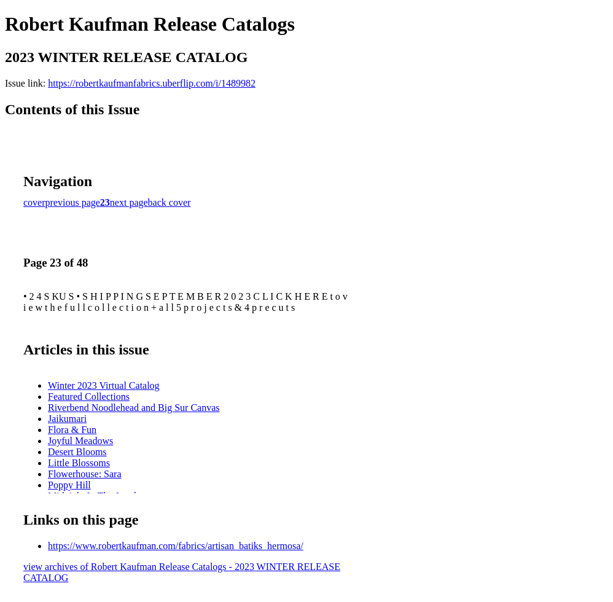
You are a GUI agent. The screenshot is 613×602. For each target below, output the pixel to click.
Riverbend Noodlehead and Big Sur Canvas (134, 407)
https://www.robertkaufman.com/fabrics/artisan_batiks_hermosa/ (175, 546)
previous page (72, 202)
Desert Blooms (77, 452)
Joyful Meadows (80, 441)
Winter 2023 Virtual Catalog (104, 385)
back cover (169, 202)
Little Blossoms (79, 463)
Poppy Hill (69, 485)
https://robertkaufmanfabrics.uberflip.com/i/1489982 (152, 83)
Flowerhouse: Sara (85, 474)
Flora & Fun (72, 429)
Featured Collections (89, 396)
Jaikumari (67, 418)
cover (34, 202)
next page (129, 202)
